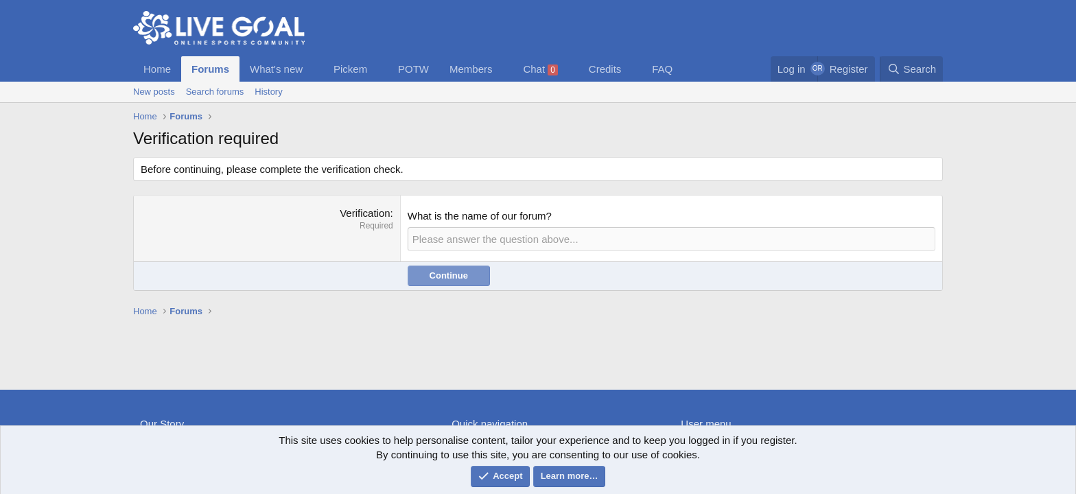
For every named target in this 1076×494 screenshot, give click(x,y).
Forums (210, 69)
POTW (413, 69)
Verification (365, 213)
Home (157, 69)
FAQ (662, 69)
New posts (154, 91)
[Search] (911, 69)
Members (471, 69)
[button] (313, 69)
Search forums (215, 91)
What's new (276, 69)
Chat (540, 69)
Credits (605, 69)
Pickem (350, 69)
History (268, 91)
